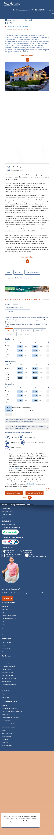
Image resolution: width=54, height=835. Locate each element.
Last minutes (6, 697)
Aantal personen (11, 305)
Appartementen (7, 642)
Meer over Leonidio (32, 272)
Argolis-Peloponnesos (9, 615)
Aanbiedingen (6, 663)
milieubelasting (30, 484)
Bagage (4, 730)
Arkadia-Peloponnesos (9, 618)
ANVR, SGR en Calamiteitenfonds (12, 711)
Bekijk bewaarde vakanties (23, 10)
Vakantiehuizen (6, 649)
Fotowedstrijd (6, 681)
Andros (4, 612)
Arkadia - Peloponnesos (20, 26)
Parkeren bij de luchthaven (10, 724)
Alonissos (5, 609)
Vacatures (5, 742)
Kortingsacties (6, 669)
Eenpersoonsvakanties (9, 666)
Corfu (3, 625)
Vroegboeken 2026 (8, 672)
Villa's (3, 645)
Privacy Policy (6, 714)
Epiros (4, 628)
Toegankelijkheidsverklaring (10, 717)
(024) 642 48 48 (40, 10)
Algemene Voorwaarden (9, 708)
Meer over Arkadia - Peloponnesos (18, 278)
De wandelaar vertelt (8, 688)
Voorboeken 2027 (24, 334)
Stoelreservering (7, 736)
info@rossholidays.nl (8, 524)
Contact (4, 705)
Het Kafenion (6, 691)
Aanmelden (6, 598)
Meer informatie (14, 468)
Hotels (4, 652)
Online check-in (7, 733)
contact (50, 10)
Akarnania (5, 606)
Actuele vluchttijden (8, 727)
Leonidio (10, 26)
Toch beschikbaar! (7, 675)
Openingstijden (7, 745)
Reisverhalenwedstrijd (9, 685)
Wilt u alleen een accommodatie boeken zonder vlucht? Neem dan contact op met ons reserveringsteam (25, 420)
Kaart (8, 272)
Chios (3, 621)
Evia (3, 631)
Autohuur (18, 272)
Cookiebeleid (6, 721)
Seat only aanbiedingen (9, 678)
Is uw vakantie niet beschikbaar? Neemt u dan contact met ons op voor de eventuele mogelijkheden (26, 427)
